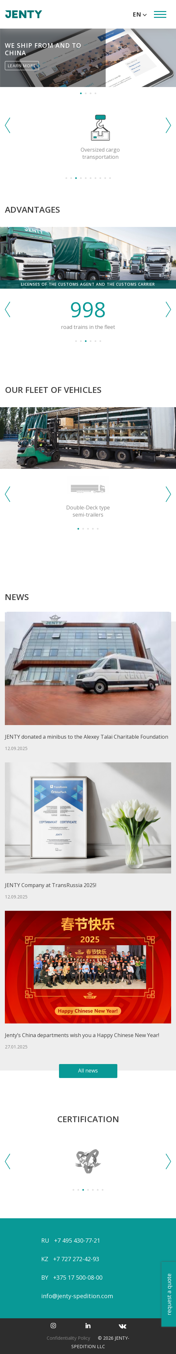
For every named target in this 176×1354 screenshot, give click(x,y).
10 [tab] (110, 178)
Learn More (22, 66)
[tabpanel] (88, 58)
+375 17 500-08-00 (77, 1277)
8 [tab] (100, 178)
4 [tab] (95, 93)
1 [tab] (81, 93)
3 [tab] (90, 93)
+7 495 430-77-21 (77, 1240)
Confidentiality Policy (68, 1338)
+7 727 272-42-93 (76, 1259)
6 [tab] (90, 178)
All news (88, 1070)
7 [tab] (95, 178)
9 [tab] (105, 178)
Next (168, 125)
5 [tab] (86, 178)
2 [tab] (86, 93)
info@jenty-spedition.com (77, 1296)
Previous (7, 125)
